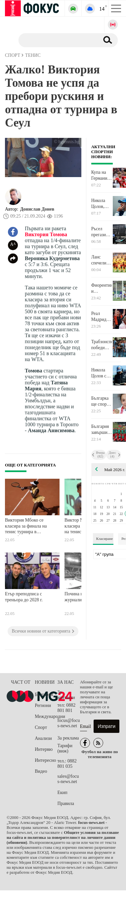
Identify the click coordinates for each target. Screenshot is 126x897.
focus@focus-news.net (68, 723)
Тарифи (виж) (64, 748)
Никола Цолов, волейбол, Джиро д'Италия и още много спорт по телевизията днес (101, 203)
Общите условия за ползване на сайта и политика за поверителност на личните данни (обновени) (63, 837)
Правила (65, 803)
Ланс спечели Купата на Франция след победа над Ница (100, 260)
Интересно (45, 760)
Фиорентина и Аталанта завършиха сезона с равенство (101, 288)
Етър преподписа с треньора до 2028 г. (24, 596)
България (44, 694)
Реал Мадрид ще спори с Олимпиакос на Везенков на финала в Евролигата (101, 316)
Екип (62, 792)
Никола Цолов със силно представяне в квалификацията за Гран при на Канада (101, 373)
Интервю (44, 749)
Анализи (43, 738)
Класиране (104, 539)
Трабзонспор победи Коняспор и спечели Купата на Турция (101, 344)
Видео (41, 771)
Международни (46, 716)
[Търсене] (56, 40)
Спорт (41, 727)
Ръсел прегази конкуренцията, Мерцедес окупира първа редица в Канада (101, 232)
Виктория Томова (46, 234)
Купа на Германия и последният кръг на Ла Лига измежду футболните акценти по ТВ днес (101, 175)
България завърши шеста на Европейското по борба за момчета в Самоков (101, 429)
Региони (43, 705)
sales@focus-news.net (68, 779)
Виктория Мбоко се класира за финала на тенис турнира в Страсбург (26, 527)
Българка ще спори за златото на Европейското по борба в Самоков (101, 401)
